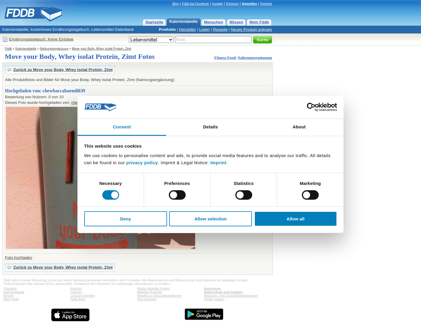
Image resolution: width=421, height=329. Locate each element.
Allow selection (210, 218)
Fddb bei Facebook (195, 3)
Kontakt (217, 3)
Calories (76, 292)
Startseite (154, 22)
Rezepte (220, 29)
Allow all (295, 218)
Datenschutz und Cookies (223, 292)
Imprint (218, 162)
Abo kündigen (146, 299)
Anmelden (249, 3)
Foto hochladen (18, 257)
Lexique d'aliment (82, 295)
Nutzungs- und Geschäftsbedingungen (231, 295)
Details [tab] (210, 126)
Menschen (213, 22)
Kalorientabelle (183, 21)
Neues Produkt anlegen (251, 29)
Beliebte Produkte (149, 292)
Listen (204, 29)
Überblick (10, 288)
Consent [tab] (122, 126)
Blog (175, 3)
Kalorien (76, 288)
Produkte (167, 29)
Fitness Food (225, 57)
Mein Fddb (259, 22)
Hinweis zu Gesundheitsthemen (159, 295)
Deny (125, 218)
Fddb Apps (77, 299)
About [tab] (299, 126)
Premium (232, 3)
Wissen (236, 22)
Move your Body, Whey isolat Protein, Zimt (101, 48)
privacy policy (142, 162)
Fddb (8, 48)
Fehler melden (214, 299)
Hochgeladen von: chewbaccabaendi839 (45, 90)
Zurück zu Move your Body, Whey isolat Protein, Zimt (63, 69)
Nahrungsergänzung (54, 48)
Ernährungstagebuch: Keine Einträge (41, 39)
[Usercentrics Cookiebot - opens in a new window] (311, 107)
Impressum (212, 288)
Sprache (266, 3)
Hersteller (187, 29)
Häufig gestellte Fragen (153, 288)
